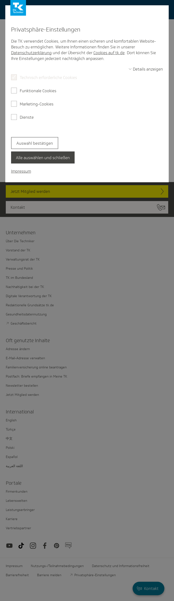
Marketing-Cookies (36, 104)
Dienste (27, 117)
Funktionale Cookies (38, 90)
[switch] (146, 69)
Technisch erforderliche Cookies (48, 77)
